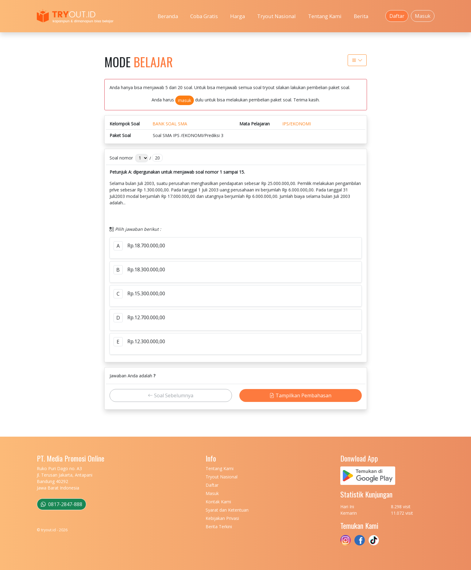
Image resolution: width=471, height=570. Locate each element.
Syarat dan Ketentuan (227, 510)
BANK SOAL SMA (169, 124)
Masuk (422, 16)
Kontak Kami (218, 502)
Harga (237, 16)
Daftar (396, 16)
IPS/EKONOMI (296, 124)
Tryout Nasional (276, 16)
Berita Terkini (219, 526)
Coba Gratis (204, 16)
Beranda (168, 16)
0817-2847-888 (61, 504)
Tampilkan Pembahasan (300, 395)
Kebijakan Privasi (222, 518)
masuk (184, 100)
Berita (361, 16)
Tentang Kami (325, 16)
